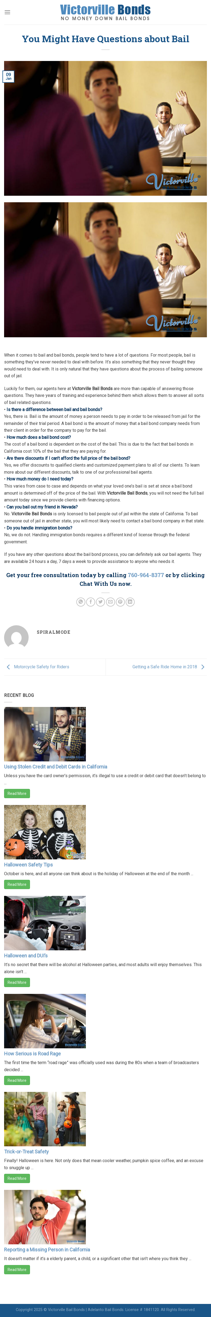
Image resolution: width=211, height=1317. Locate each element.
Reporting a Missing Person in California (47, 1249)
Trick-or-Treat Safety (26, 1151)
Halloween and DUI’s (26, 955)
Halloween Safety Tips (28, 865)
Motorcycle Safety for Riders (36, 666)
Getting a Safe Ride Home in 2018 (169, 666)
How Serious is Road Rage (32, 1053)
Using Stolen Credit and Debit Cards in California (55, 767)
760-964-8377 (146, 574)
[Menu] (7, 12)
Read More (17, 793)
